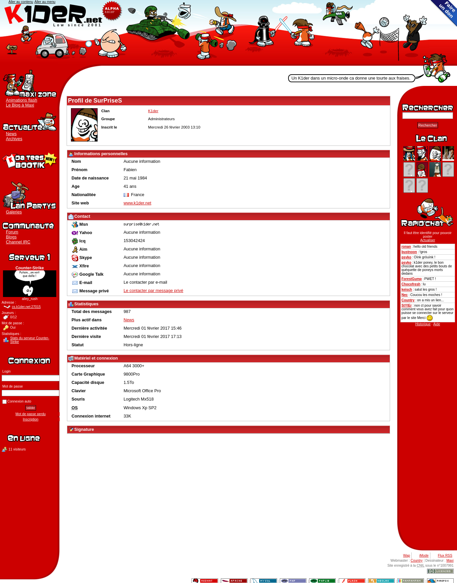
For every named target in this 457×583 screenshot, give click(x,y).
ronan (406, 246)
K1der (228, 33)
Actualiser (427, 240)
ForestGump (411, 279)
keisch (406, 289)
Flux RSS (445, 555)
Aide (436, 324)
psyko (406, 257)
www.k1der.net (137, 202)
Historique (423, 324)
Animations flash (21, 100)
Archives (14, 138)
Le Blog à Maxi (20, 105)
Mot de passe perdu (31, 414)
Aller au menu (44, 2)
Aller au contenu (21, 2)
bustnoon (409, 252)
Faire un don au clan (443, 13)
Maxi (450, 560)
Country (407, 300)
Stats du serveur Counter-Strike (29, 340)
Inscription (31, 419)
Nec (404, 295)
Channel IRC (18, 241)
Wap (406, 555)
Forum (12, 231)
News (11, 133)
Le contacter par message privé (153, 290)
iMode (424, 555)
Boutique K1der (30, 159)
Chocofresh (410, 284)
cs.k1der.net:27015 (26, 307)
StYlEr (406, 305)
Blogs (11, 236)
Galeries (14, 211)
